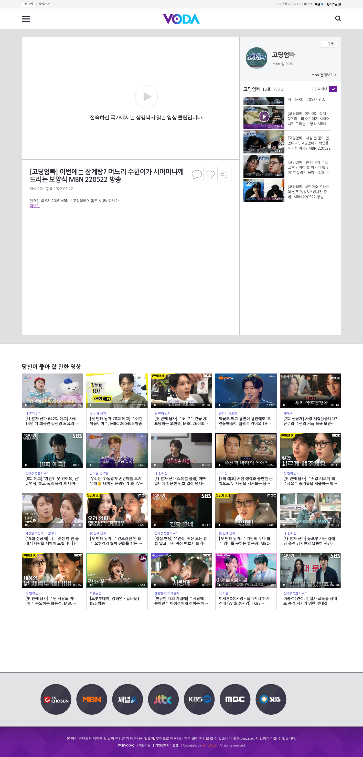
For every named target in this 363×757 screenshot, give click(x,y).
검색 (338, 18)
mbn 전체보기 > (324, 75)
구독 (329, 44)
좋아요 (211, 174)
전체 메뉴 (26, 19)
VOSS (297, 4)
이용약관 (145, 745)
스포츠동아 (283, 4)
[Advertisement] (131, 248)
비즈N (308, 4)
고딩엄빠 (283, 55)
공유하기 (224, 174)
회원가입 (44, 4)
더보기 (35, 206)
